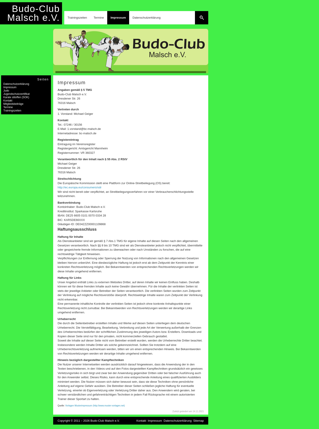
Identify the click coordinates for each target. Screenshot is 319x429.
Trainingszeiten (77, 17)
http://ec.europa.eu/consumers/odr (79, 187)
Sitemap (198, 420)
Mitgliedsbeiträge (13, 103)
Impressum (118, 17)
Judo (6, 90)
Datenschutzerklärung (146, 17)
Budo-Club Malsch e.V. (33, 13)
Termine (99, 17)
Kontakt (7, 100)
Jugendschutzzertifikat (16, 94)
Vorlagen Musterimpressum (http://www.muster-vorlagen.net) (95, 405)
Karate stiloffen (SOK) (16, 97)
